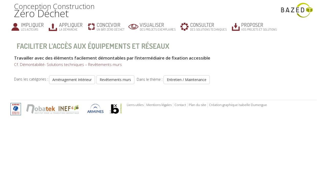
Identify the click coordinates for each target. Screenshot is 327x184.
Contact (180, 105)
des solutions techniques (208, 26)
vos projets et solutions (259, 26)
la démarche (71, 26)
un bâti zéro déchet (110, 26)
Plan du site (197, 105)
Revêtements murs (115, 79)
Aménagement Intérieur (72, 79)
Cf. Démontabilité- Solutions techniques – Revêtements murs (68, 64)
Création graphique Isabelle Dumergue (238, 105)
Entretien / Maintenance (186, 79)
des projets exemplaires (158, 26)
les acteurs (32, 26)
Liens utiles (135, 105)
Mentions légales (159, 105)
